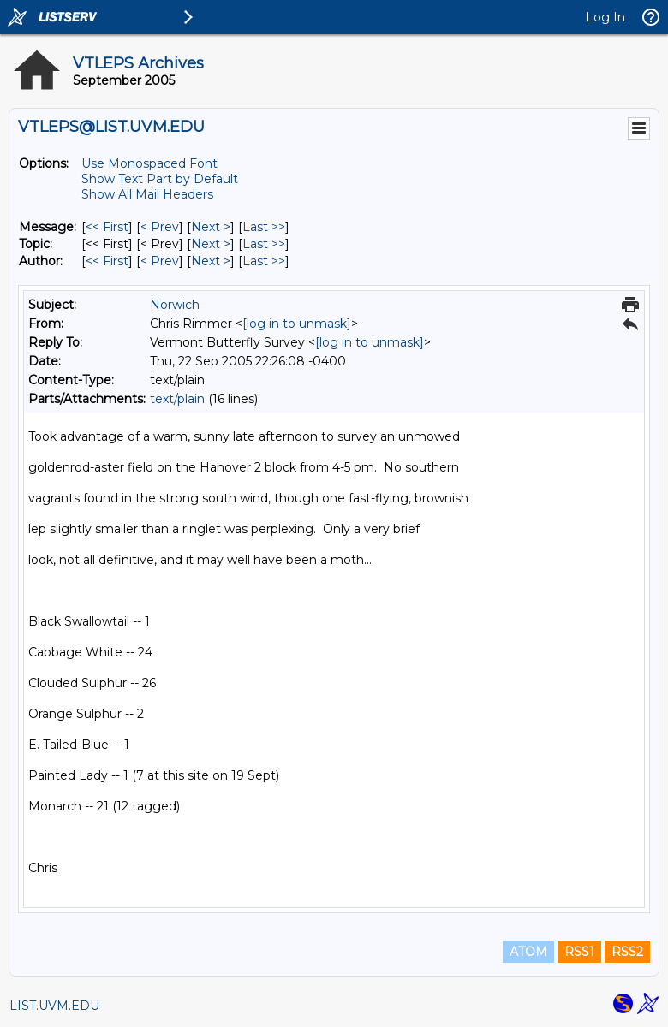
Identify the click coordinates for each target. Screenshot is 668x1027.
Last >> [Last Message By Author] (263, 261)
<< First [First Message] (107, 226)
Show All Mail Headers (147, 194)
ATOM (528, 951)
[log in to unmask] (296, 323)
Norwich (175, 304)
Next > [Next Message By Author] (210, 261)
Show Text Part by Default (159, 179)
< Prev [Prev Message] (159, 226)
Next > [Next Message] (210, 226)
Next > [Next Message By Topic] (210, 244)
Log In (605, 17)
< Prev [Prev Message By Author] (159, 261)
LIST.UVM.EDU (54, 1005)
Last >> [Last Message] (263, 226)
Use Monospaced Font (149, 163)
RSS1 (579, 951)
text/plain (177, 399)
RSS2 (627, 951)
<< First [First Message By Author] (107, 261)
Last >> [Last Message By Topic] (263, 244)
